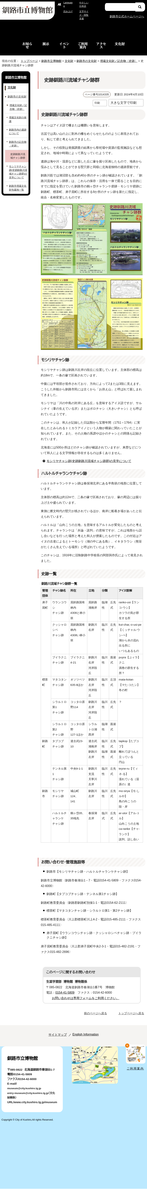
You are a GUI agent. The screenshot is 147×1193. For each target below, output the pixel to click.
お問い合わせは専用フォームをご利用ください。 (84, 1003)
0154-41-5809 (66, 997)
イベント (64, 45)
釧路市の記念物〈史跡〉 (17, 144)
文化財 (120, 43)
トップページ (28, 60)
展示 (45, 43)
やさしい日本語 (83, 4)
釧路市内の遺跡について (17, 131)
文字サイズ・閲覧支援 (83, 14)
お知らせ (27, 45)
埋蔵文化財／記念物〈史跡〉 (119, 60)
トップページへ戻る (131, 1018)
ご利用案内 (83, 45)
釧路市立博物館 (50, 60)
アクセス (101, 45)
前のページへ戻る (96, 1018)
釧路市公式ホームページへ (127, 16)
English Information (84, 1039)
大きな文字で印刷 (123, 102)
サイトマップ (53, 1039)
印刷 (97, 102)
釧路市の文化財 (88, 60)
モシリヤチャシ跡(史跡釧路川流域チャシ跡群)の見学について (88, 460)
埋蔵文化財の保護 (17, 119)
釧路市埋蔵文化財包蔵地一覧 (17, 188)
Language (68, 4)
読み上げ (68, 11)
